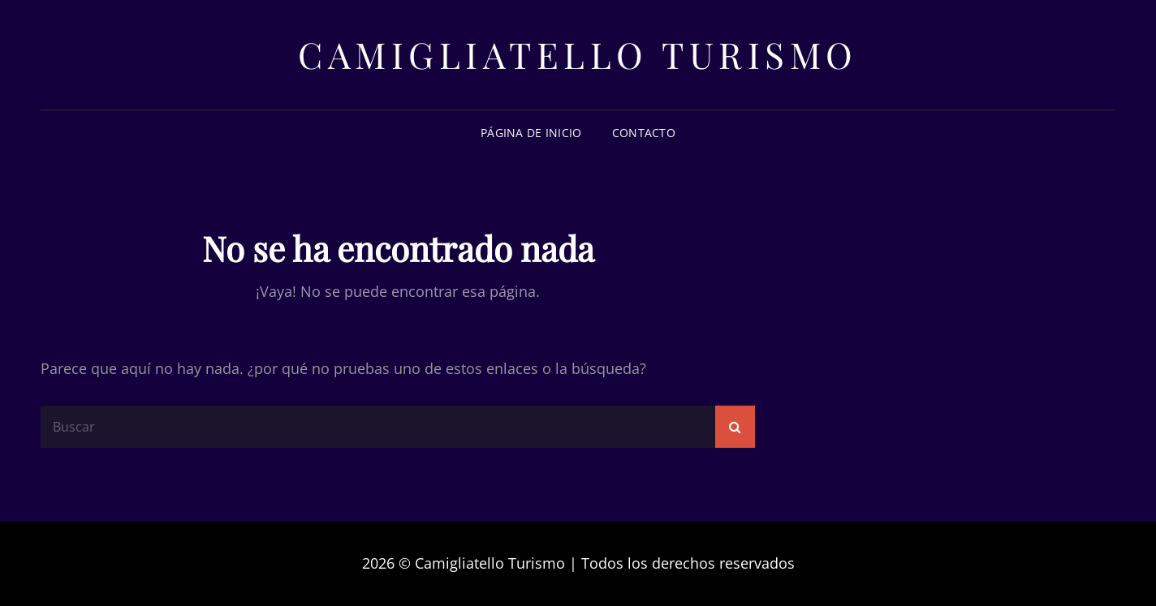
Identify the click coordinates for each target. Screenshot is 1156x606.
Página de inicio (531, 132)
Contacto (643, 132)
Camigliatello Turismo (578, 54)
